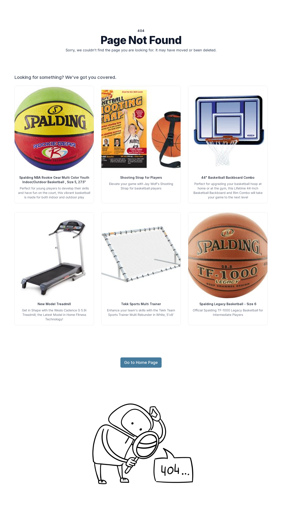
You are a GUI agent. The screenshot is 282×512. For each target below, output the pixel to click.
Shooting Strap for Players (141, 177)
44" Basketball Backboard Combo (227, 177)
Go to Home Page (141, 362)
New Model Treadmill (54, 304)
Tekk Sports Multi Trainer (141, 304)
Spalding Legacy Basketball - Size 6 (227, 304)
